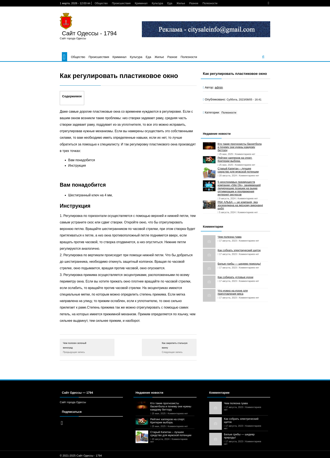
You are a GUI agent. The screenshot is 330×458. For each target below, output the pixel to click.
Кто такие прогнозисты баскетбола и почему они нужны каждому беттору (240, 147)
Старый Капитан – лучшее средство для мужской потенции (238, 170)
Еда (169, 3)
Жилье (180, 3)
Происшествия (121, 3)
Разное (193, 3)
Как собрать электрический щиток (239, 250)
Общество (101, 3)
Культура (157, 3)
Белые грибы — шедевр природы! (239, 263)
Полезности (209, 3)
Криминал (141, 3)
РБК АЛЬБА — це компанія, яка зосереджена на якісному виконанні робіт (240, 205)
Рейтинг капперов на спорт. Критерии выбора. (235, 159)
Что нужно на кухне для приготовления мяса (233, 292)
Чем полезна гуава (229, 236)
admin (219, 87)
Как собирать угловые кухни (235, 277)
